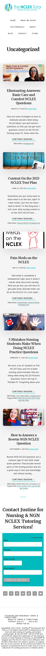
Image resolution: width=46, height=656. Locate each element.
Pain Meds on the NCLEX (23, 260)
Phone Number (10, 559)
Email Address (10, 568)
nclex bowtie (22, 486)
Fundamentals (22, 302)
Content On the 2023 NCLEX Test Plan (23, 180)
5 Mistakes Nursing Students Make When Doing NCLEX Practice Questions (24, 346)
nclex (38, 398)
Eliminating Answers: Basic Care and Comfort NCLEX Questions (23, 97)
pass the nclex (23, 400)
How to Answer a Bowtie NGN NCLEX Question (23, 439)
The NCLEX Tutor (23, 7)
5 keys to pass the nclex (26, 398)
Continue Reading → (23, 139)
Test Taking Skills (22, 396)
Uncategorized (28, 143)
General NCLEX (22, 223)
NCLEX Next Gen (23, 484)
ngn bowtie (24, 488)
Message (8, 550)
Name (7, 540)
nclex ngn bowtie (33, 486)
